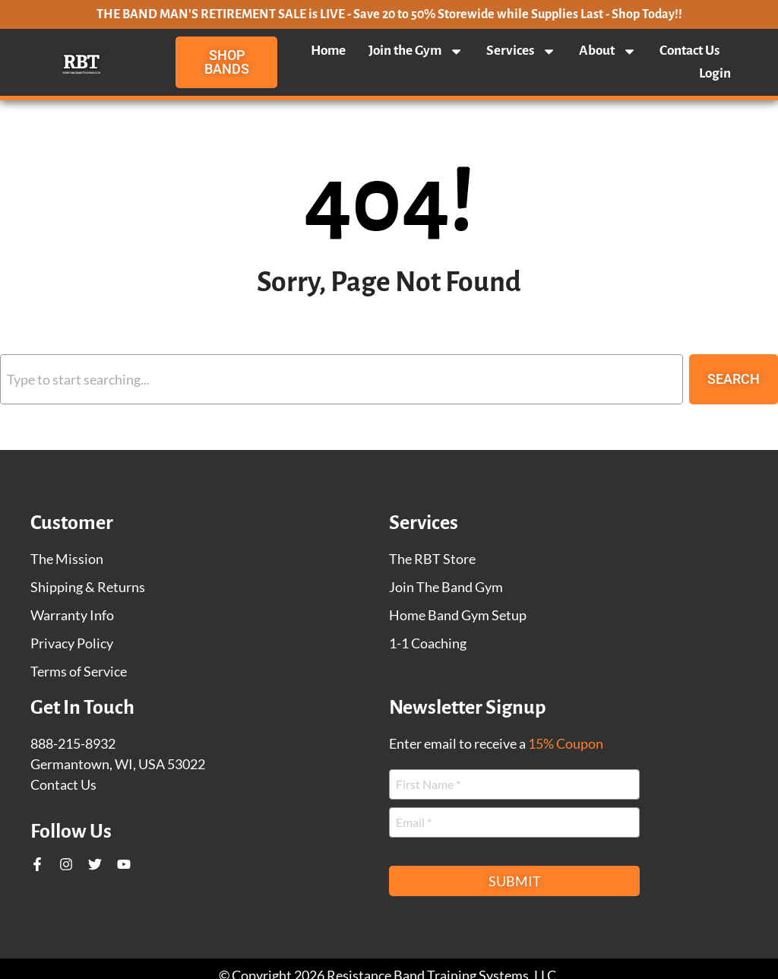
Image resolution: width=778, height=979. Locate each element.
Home (328, 50)
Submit (515, 881)
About (608, 51)
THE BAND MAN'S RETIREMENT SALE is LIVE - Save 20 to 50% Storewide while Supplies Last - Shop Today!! (389, 14)
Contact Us (689, 50)
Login (715, 73)
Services (521, 51)
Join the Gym (415, 51)
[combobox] (341, 379)
